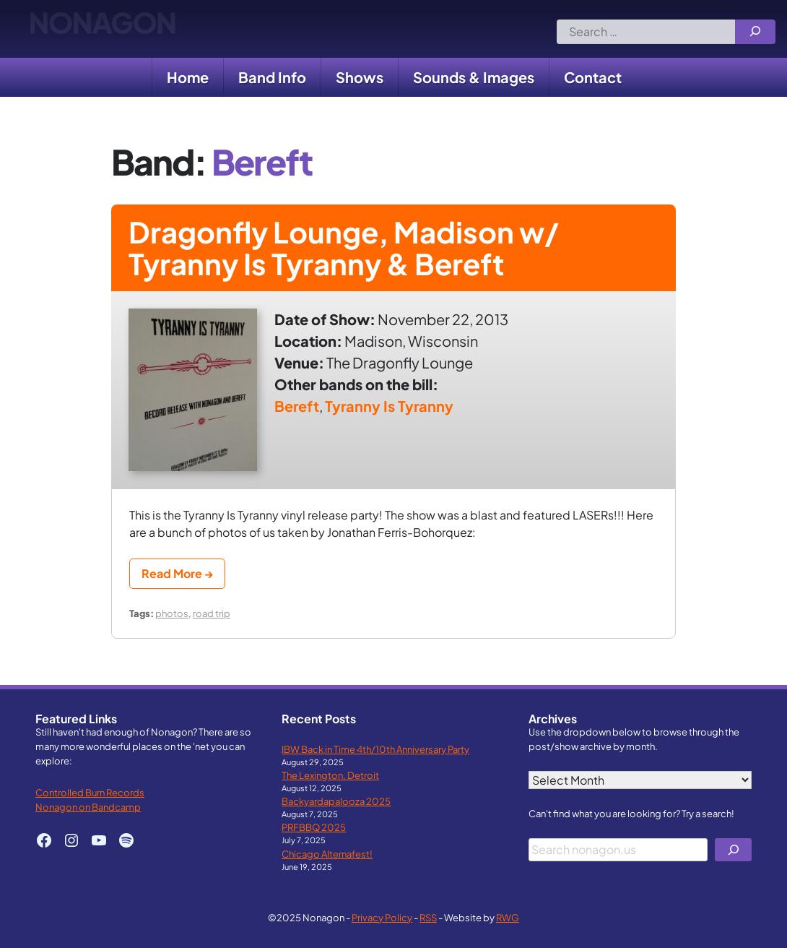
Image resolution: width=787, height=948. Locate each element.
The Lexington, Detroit (330, 775)
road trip (211, 613)
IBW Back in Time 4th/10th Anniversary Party (375, 749)
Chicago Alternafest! (327, 854)
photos (171, 613)
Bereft (296, 406)
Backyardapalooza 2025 (336, 801)
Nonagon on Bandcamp (88, 807)
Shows (359, 77)
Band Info (272, 77)
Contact (593, 77)
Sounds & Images (473, 77)
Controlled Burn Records (89, 792)
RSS (428, 917)
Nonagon (102, 29)
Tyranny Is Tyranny (389, 406)
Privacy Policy (382, 917)
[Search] (755, 32)
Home (188, 77)
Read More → (177, 573)
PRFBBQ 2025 (314, 827)
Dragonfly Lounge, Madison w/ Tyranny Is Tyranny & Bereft (344, 247)
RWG (507, 917)
